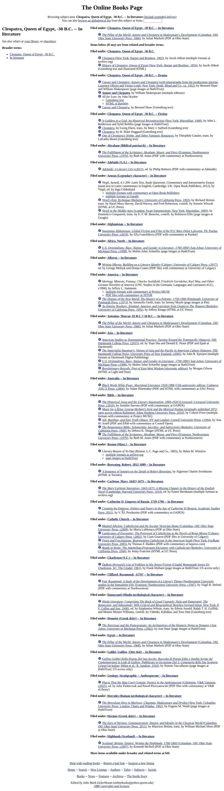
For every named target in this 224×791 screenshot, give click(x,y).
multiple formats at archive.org (124, 454)
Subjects (139, 769)
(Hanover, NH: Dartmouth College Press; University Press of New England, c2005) (158, 352)
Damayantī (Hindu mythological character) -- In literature (145, 594)
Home (71, 769)
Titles (127, 769)
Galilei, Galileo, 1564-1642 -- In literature (134, 652)
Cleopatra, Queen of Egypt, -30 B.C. (32, 54)
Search (83, 769)
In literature (17, 57)
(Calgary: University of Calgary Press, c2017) (159, 264)
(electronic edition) (145, 368)
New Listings (99, 769)
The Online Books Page (112, 7)
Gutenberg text (115, 100)
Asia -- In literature (120, 333)
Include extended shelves (160, 17)
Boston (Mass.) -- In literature (126, 444)
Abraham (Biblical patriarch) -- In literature (136, 145)
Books (81, 776)
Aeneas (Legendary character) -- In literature (136, 175)
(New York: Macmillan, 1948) (152, 120)
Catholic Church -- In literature (128, 519)
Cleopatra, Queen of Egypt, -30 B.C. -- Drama (137, 75)
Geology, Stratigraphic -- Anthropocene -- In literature (142, 675)
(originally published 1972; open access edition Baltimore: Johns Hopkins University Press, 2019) (157, 411)
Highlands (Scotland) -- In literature (130, 736)
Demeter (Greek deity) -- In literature (131, 618)
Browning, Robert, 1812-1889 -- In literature (136, 464)
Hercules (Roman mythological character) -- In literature (144, 695)
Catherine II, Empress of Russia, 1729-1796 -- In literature (145, 501)
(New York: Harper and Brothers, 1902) (133, 58)
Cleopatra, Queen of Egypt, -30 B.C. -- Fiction (137, 113)
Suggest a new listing (141, 763)
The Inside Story (137, 776)
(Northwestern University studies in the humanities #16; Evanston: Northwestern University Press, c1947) (156, 583)
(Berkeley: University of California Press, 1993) (146, 200)
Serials (152, 769)
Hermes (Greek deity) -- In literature (131, 716)
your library (31, 41)
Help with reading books (85, 763)
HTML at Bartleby (117, 103)
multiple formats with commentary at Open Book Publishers (142, 192)
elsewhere (50, 41)
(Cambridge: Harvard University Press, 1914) (156, 490)
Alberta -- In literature (122, 257)
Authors (115, 769)
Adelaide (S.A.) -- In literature (126, 162)
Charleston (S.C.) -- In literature (128, 557)
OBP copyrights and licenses (111, 786)
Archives (117, 776)
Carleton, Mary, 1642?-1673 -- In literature (135, 481)
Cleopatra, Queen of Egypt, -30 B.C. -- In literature (140, 28)
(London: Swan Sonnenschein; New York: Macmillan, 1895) (155, 210)
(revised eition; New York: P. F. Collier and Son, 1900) (158, 605)
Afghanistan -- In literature (125, 224)
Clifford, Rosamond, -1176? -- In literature (135, 574)
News (91, 776)
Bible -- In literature (120, 395)
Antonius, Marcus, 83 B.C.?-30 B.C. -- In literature (140, 316)
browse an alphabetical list (94, 20)
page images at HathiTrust (122, 458)
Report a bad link (114, 763)
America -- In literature (122, 274)
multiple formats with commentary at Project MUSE (138, 291)
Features (104, 776)
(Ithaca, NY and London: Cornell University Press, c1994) (156, 420)
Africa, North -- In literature (125, 241)
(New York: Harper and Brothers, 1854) (149, 65)
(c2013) (122, 169)
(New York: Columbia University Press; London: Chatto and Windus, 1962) (156, 704)
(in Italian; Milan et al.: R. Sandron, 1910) (158, 662)
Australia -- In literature (123, 378)
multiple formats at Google (122, 196)
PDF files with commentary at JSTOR (129, 295)
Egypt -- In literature (121, 635)
